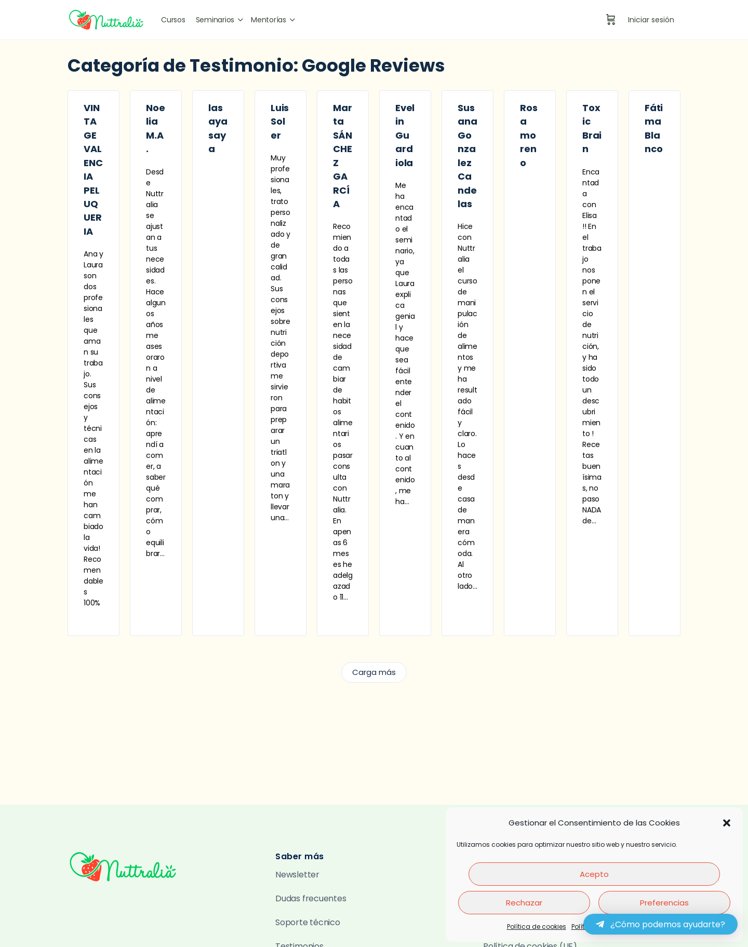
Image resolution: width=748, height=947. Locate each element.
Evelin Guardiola (405, 135)
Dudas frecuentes (310, 898)
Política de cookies (536, 926)
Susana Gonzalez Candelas (467, 155)
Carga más (374, 672)
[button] (727, 823)
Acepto (594, 874)
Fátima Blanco (654, 128)
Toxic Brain (592, 128)
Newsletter (297, 875)
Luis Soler (280, 121)
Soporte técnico (307, 922)
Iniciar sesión (651, 20)
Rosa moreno (528, 135)
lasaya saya (217, 128)
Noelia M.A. (155, 128)
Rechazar (524, 902)
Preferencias (664, 902)
